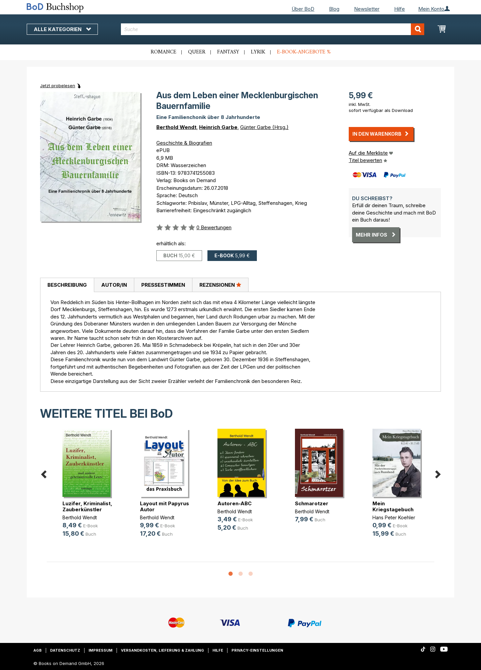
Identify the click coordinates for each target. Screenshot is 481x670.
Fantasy (228, 52)
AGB (37, 650)
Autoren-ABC (234, 503)
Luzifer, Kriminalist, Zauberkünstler (87, 506)
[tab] (67, 285)
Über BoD (303, 9)
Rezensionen (220, 284)
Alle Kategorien (62, 29)
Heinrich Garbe (218, 127)
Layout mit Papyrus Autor (164, 506)
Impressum (101, 650)
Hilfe (399, 9)
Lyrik (258, 52)
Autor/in (114, 285)
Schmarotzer (311, 503)
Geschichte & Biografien (184, 143)
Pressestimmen (163, 285)
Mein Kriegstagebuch (393, 506)
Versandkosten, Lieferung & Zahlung (162, 650)
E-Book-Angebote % (304, 52)
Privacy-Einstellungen (257, 650)
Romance (163, 52)
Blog (334, 9)
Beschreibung (67, 285)
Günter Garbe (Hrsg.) (264, 127)
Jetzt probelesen (57, 85)
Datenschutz (65, 650)
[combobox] (273, 29)
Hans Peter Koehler (393, 517)
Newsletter (366, 9)
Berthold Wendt (176, 127)
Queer (196, 52)
